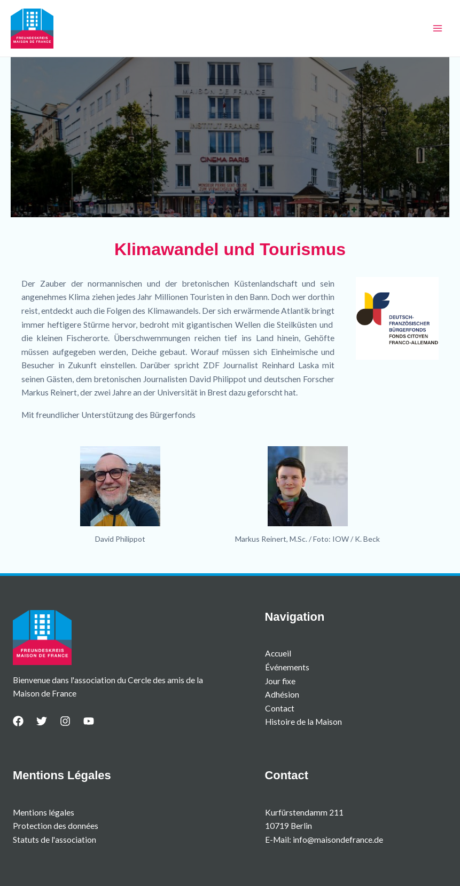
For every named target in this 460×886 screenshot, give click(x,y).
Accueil (278, 653)
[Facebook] (18, 721)
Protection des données (55, 825)
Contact (279, 708)
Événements (287, 667)
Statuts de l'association (54, 839)
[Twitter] (41, 721)
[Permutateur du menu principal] (437, 28)
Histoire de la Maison (303, 721)
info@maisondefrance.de (338, 839)
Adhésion (282, 694)
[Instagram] (65, 721)
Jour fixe (280, 681)
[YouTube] (88, 721)
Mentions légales (43, 812)
